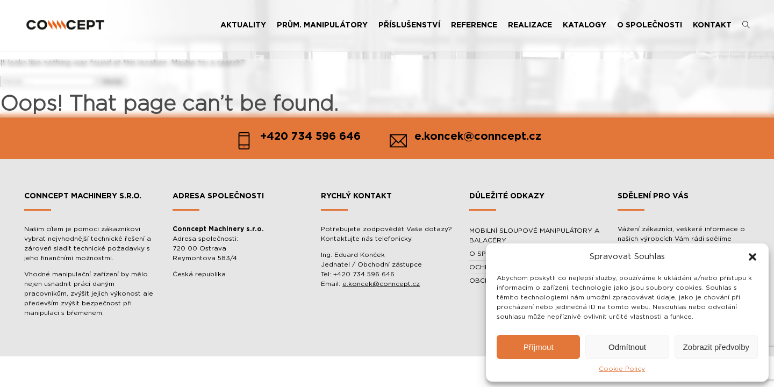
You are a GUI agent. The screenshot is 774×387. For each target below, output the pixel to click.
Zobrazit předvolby (716, 347)
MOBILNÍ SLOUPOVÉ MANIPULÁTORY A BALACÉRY (534, 235)
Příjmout (539, 347)
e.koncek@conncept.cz (381, 284)
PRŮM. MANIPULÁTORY (322, 25)
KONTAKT (712, 25)
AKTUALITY (243, 25)
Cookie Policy (622, 369)
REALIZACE (530, 25)
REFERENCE (474, 25)
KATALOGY (584, 25)
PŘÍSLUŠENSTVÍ (409, 25)
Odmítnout (627, 347)
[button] (752, 257)
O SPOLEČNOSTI (649, 25)
